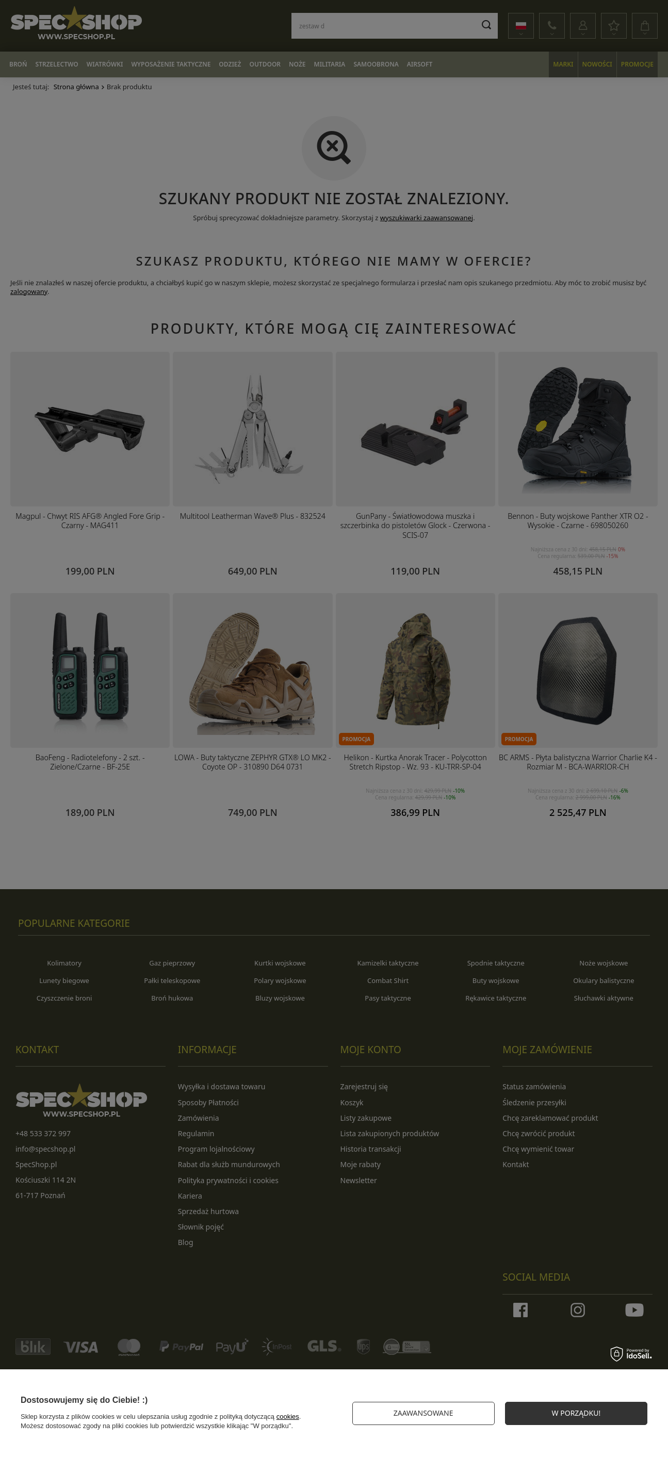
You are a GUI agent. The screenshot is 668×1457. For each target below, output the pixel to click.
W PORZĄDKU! (576, 1413)
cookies (287, 1416)
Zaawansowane (423, 1413)
